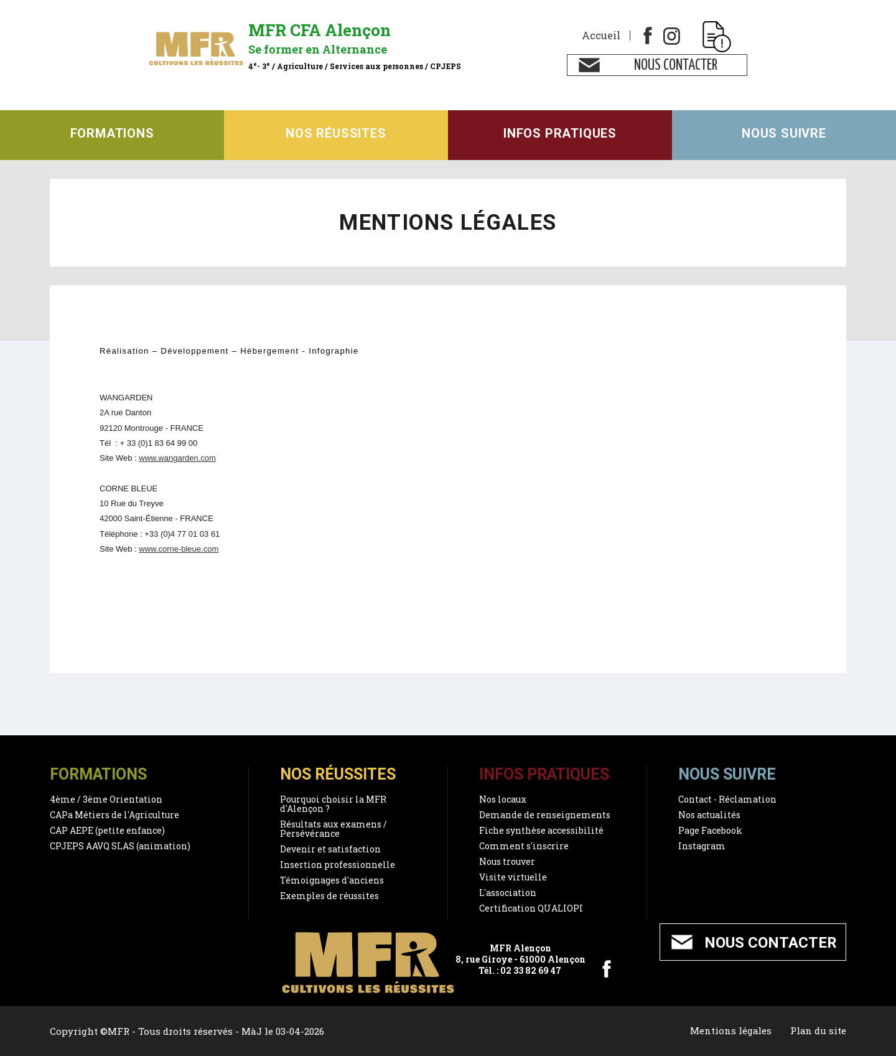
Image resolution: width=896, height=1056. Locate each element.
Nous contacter (675, 66)
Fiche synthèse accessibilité (541, 830)
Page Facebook (710, 830)
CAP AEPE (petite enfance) (107, 830)
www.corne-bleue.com (178, 549)
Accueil (601, 35)
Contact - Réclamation (727, 799)
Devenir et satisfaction (330, 849)
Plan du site (818, 1031)
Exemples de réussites (329, 896)
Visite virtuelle (513, 877)
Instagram (702, 846)
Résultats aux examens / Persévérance (333, 828)
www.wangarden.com (177, 458)
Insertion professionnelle (337, 864)
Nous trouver (507, 861)
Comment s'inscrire (524, 846)
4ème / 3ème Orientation (106, 799)
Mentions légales (730, 1031)
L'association (507, 892)
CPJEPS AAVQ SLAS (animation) (120, 846)
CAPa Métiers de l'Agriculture (114, 815)
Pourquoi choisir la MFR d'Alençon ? (333, 803)
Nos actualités (709, 815)
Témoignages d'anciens (332, 880)
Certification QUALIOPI (531, 908)
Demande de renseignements (544, 815)
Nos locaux (502, 799)
